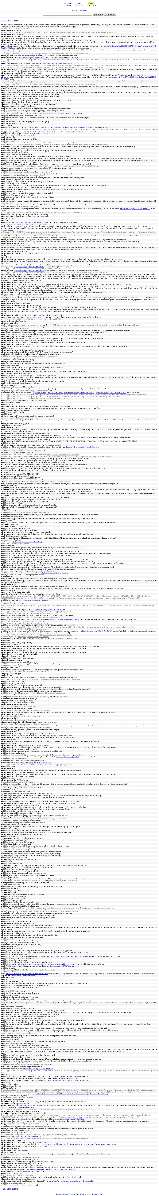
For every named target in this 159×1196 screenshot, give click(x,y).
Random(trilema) (62, 1194)
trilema (91, 3)
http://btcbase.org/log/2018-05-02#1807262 (27, 1105)
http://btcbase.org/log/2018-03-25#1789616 (121, 46)
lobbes (3, 493)
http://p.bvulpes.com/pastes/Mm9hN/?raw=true (82, 447)
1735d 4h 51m (91, 5)
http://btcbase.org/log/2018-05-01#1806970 (29, 271)
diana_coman (6, 579)
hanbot (3, 46)
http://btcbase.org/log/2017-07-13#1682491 (111, 393)
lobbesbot (4, 28)
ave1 (2, 25)
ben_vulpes (5, 524)
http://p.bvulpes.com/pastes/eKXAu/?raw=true (34, 672)
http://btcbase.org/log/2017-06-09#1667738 (79, 393)
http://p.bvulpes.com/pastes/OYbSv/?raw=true (34, 613)
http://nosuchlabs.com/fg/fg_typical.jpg (54, 573)
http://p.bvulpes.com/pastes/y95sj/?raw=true (22, 720)
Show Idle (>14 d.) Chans (79, 10)
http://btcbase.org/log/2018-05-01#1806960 (26, 222)
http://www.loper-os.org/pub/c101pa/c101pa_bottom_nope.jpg (73, 956)
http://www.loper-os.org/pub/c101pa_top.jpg (26, 964)
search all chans (110, 14)
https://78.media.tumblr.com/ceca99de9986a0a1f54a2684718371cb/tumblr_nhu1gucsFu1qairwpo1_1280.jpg (79, 1144)
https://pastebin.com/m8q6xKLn (72, 1119)
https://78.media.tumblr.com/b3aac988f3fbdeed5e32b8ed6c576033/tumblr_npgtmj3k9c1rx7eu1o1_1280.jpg (70, 1094)
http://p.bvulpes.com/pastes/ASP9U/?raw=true (58, 966)
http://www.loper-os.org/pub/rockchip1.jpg (27, 542)
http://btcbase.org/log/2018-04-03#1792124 (38, 1069)
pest (79, 3)
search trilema (98, 14)
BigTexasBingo (6, 788)
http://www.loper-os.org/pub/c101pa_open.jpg (58, 964)
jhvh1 (3, 606)
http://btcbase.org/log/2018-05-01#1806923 (135, 209)
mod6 (3, 90)
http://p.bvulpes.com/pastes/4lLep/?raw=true (33, 623)
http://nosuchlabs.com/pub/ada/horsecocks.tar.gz (65, 395)
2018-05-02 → (17, 21)
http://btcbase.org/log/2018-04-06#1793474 (26, 1136)
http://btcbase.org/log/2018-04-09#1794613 (34, 58)
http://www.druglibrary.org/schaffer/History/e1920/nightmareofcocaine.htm (50, 1169)
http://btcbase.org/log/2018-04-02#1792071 (55, 164)
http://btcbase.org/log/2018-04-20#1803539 (57, 63)
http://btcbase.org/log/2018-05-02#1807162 (50, 610)
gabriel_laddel (6, 1100)
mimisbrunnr (5, 621)
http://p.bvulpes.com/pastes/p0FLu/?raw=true (23, 706)
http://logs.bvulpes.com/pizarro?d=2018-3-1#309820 (67, 619)
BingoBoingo (5, 488)
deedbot (3, 245)
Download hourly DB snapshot (79, 1194)
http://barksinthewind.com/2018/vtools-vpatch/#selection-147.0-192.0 (65, 50)
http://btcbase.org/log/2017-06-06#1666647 (48, 393)
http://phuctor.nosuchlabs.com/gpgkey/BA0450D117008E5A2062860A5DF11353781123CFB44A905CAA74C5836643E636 (50, 596)
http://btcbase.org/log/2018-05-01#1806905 (19, 226)
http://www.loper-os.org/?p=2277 (67, 757)
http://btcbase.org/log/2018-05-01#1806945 (29, 267)
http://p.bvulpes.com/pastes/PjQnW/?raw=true (34, 710)
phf (2, 226)
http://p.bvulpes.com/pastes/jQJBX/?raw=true (39, 133)
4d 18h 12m (79, 5)
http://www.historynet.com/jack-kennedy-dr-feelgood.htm (74, 1181)
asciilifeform (67, 3)
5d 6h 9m (68, 5)
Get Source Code (97, 1194)
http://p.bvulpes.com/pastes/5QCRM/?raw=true (23, 716)
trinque (3, 94)
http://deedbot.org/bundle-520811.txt (20, 786)
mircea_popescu (7, 30)
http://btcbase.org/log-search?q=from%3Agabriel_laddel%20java (55, 1134)
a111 (2, 50)
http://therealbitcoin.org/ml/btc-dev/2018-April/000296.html (72, 127)
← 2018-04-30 (6, 21)
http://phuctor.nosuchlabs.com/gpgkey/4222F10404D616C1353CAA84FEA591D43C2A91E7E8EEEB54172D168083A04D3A (51, 1090)
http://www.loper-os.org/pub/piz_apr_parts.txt (32, 600)
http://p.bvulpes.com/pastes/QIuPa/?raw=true (33, 637)
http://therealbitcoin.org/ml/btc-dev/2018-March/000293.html (69, 1080)
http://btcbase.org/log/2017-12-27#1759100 (119, 77)
